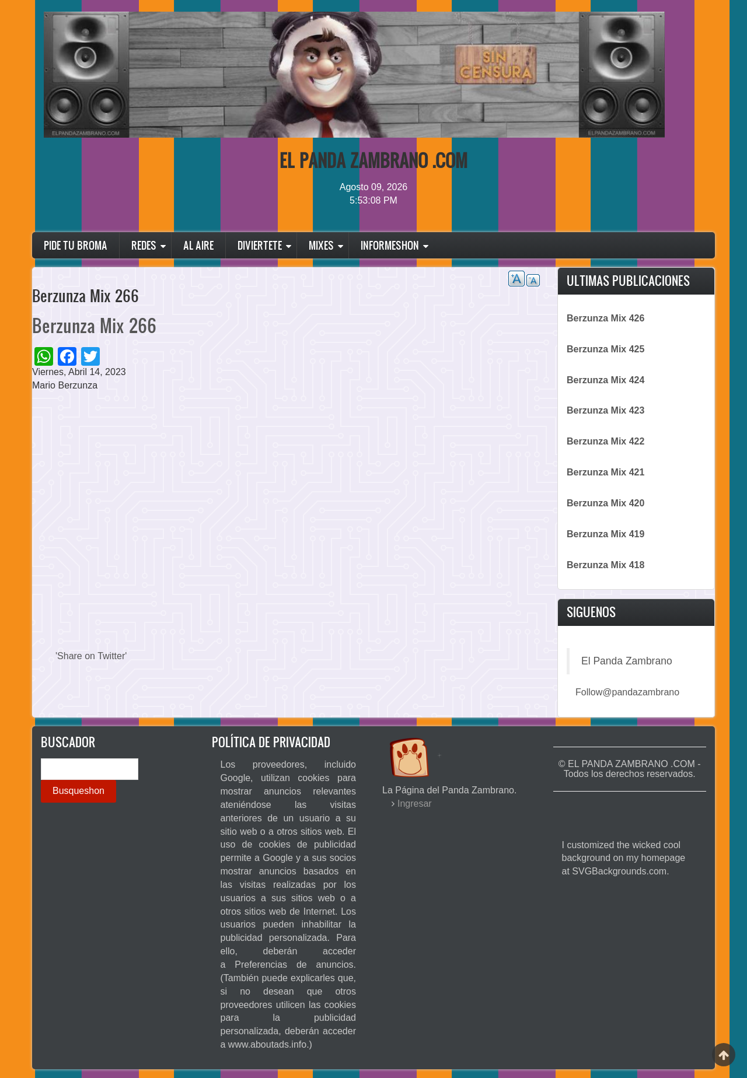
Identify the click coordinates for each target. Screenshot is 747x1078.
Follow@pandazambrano (627, 692)
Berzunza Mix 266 (94, 325)
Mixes (321, 245)
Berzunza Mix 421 (605, 472)
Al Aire (198, 245)
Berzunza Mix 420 (605, 503)
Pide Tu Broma (75, 245)
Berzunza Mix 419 (605, 534)
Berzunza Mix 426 (605, 318)
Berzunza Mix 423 (605, 410)
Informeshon (390, 245)
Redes (143, 245)
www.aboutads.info (267, 1044)
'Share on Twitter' (91, 656)
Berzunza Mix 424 (605, 380)
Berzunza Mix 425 (605, 349)
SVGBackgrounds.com (619, 871)
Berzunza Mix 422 (605, 441)
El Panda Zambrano (626, 661)
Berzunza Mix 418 (605, 565)
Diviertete (260, 245)
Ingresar (414, 803)
